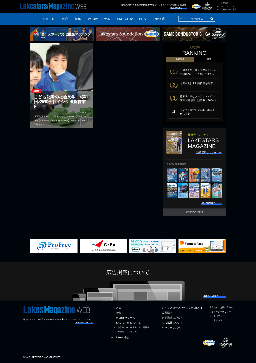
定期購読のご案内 (194, 212)
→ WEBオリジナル (123, 318)
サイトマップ (215, 320)
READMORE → (178, 8)
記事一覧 (49, 19)
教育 (65, 19)
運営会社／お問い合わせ (221, 308)
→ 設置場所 (223, 3)
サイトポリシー (216, 316)
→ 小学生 (118, 328)
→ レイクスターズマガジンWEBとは (179, 308)
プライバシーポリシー (220, 312)
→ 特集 (116, 313)
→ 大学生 (118, 332)
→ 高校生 (144, 328)
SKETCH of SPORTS (131, 19)
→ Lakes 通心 (120, 337)
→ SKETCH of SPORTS (126, 323)
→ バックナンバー (225, 6)
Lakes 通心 (160, 19)
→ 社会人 (131, 332)
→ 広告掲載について (169, 323)
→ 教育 (116, 308)
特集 (78, 19)
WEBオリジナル (99, 19)
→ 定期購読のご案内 (226, 9)
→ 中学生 (131, 328)
